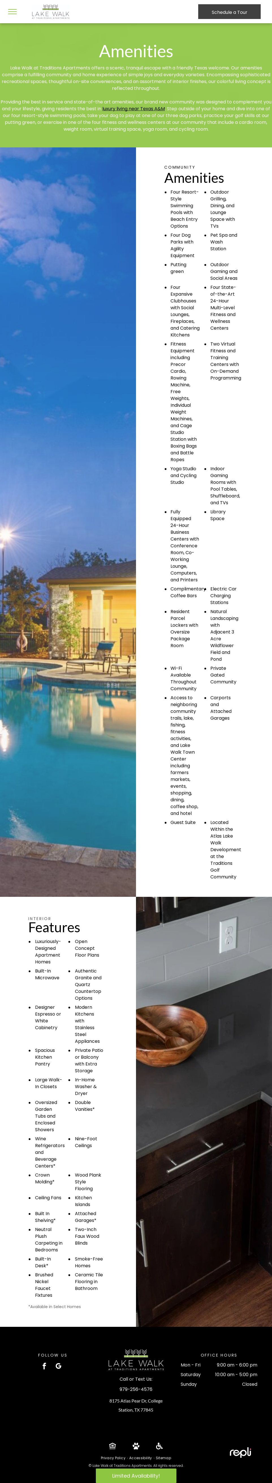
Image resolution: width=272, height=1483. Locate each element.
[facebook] (44, 1366)
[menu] (12, 11)
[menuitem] (114, 1458)
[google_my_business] (58, 1366)
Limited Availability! (136, 1475)
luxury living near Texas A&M (133, 108)
